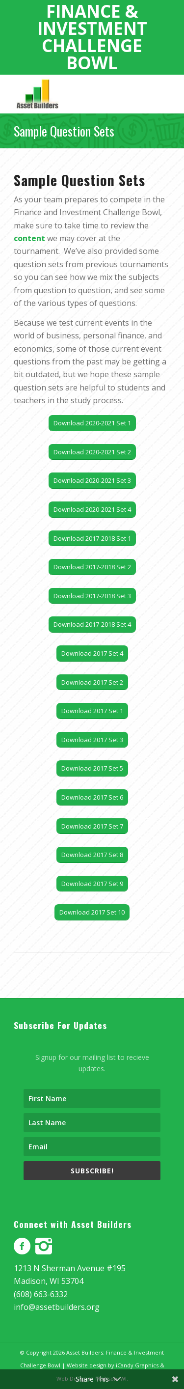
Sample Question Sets (64, 130)
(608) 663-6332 (41, 1294)
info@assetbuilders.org (57, 1307)
